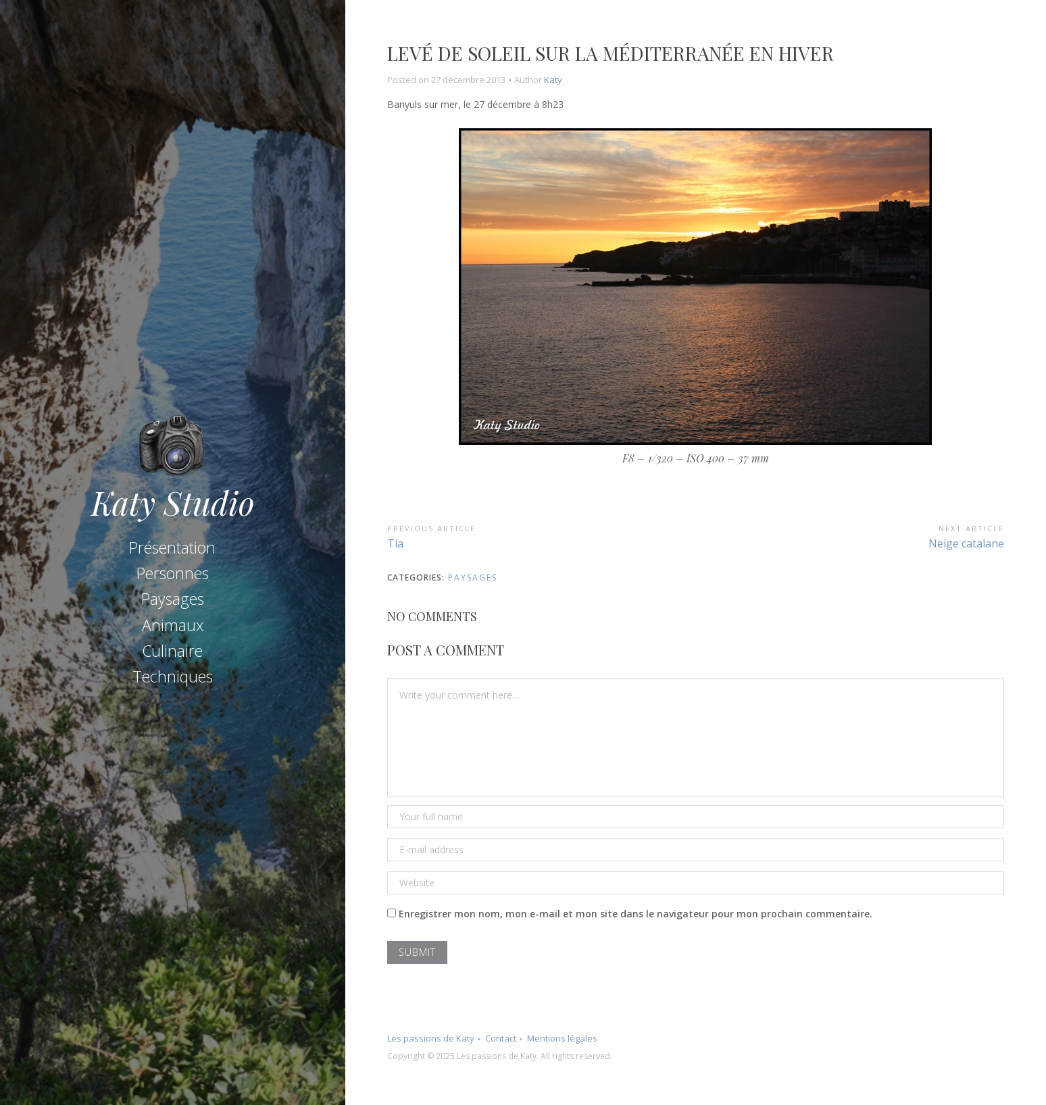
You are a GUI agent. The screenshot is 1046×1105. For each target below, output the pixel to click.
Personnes (172, 573)
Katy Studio (172, 500)
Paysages (172, 599)
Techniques (172, 676)
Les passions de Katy (430, 1038)
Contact (500, 1038)
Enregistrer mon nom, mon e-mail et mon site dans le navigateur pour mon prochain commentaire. (635, 913)
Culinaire (172, 651)
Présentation (172, 547)
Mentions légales (562, 1038)
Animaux (172, 625)
